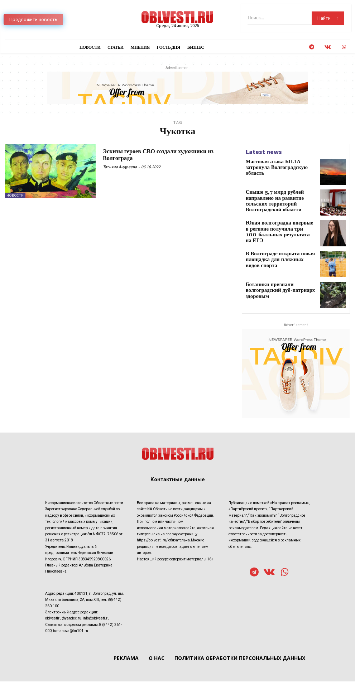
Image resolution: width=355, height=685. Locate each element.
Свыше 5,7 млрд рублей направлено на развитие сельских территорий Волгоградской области (280, 197)
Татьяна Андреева (120, 166)
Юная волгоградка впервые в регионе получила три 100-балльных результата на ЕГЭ (275, 229)
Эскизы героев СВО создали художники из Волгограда (165, 155)
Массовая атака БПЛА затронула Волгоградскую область (278, 164)
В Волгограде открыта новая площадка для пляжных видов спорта (275, 261)
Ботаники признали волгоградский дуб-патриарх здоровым (280, 290)
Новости (15, 195)
